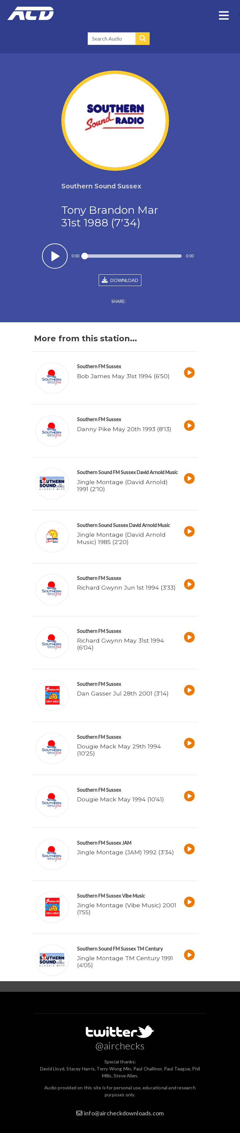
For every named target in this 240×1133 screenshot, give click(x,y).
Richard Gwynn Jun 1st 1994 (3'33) (126, 587)
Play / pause (55, 256)
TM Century (150, 949)
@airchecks (120, 1045)
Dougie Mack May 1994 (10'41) (120, 799)
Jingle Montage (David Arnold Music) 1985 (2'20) (121, 538)
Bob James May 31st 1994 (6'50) (123, 376)
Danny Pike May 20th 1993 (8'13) (124, 428)
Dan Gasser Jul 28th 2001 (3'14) (123, 693)
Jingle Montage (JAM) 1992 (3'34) (125, 852)
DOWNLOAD (120, 280)
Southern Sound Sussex (102, 525)
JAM (126, 843)
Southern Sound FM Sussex (106, 472)
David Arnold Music (157, 472)
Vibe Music (133, 896)
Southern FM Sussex (99, 366)
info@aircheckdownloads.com (124, 1113)
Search (143, 38)
